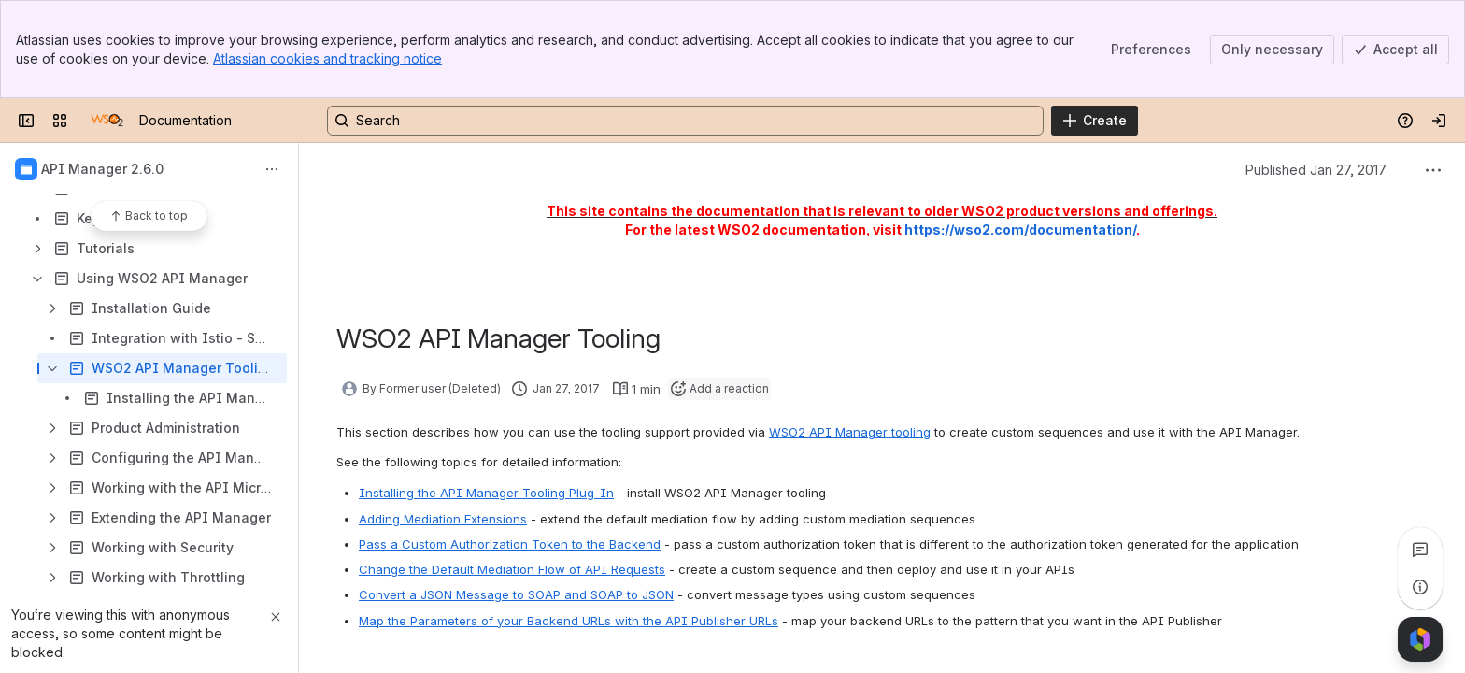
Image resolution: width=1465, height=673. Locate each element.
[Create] (1094, 121)
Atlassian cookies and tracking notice (327, 58)
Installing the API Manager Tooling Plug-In (486, 492)
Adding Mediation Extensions (443, 518)
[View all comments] (1420, 550)
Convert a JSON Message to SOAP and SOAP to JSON (516, 594)
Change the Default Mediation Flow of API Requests (512, 569)
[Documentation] (107, 121)
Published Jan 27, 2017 (1316, 170)
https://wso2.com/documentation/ (1020, 229)
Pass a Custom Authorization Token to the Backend (510, 544)
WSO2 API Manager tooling (850, 431)
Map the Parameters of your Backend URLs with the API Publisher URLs (568, 620)
